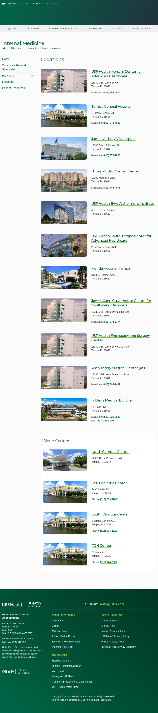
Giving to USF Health (63, 676)
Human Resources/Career (66, 666)
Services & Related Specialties (14, 67)
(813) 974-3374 (111, 321)
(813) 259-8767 (108, 499)
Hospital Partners (61, 660)
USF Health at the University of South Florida (33, 3)
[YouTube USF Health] (18, 664)
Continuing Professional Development (72, 681)
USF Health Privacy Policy (115, 636)
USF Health (15, 48)
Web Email (58, 671)
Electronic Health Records (66, 641)
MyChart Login (60, 631)
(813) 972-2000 (111, 155)
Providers (8, 75)
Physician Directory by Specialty (118, 647)
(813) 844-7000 (111, 123)
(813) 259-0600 (111, 92)
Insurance (57, 620)
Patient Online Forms (63, 636)
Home (6, 59)
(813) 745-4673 (111, 187)
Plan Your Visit (95, 28)
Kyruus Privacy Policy (112, 641)
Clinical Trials (108, 626)
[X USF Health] (11, 664)
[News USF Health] (31, 664)
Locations (117, 28)
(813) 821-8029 (111, 417)
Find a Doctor (32, 28)
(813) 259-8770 (105, 420)
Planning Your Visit (62, 647)
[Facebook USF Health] (4, 664)
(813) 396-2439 (111, 384)
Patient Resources (141, 28)
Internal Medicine (36, 48)
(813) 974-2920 (108, 530)
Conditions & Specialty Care (63, 28)
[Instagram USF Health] (25, 664)
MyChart (11, 28)
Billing (55, 626)
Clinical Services (110, 620)
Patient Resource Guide (114, 631)
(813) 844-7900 (108, 562)
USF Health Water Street (65, 687)
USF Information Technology (96, 699)
